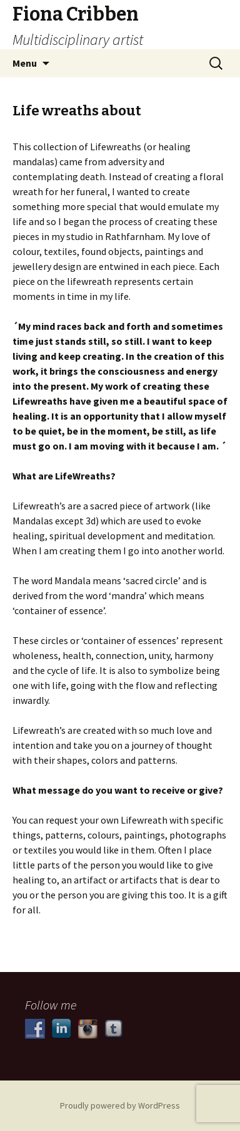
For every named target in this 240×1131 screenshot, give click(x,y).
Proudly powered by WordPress (120, 1105)
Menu (24, 63)
